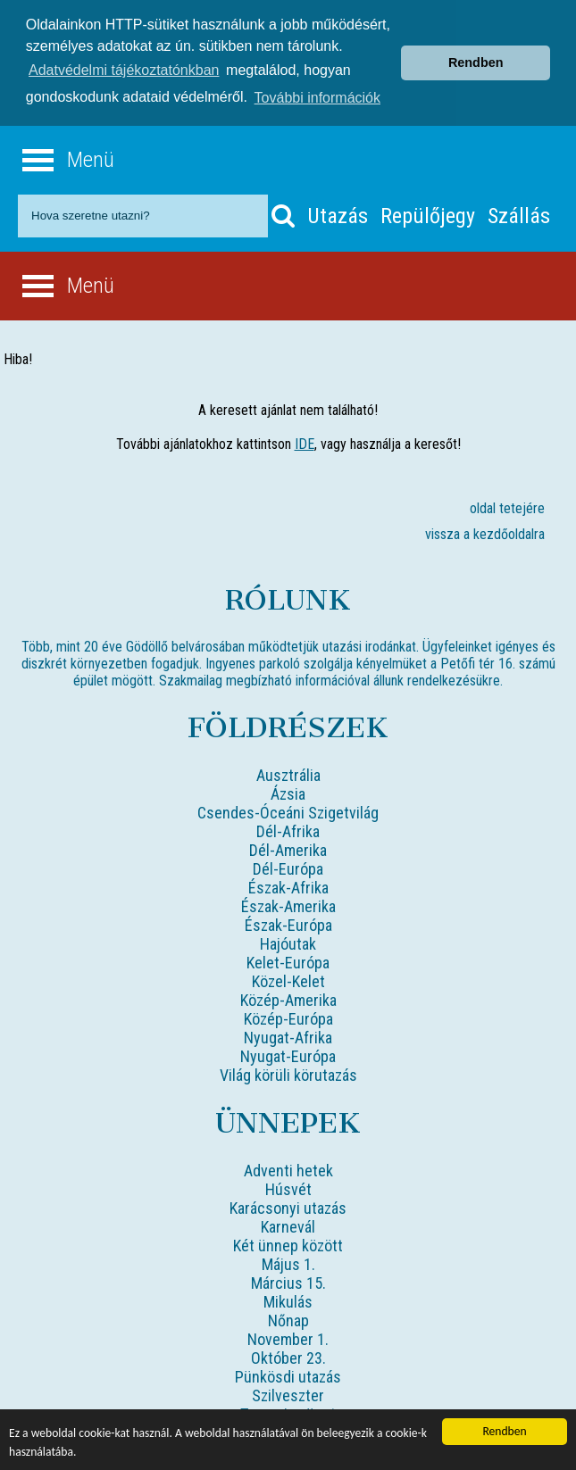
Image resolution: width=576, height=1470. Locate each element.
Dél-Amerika (288, 848)
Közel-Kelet (288, 979)
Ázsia (288, 792)
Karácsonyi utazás (288, 1206)
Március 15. (288, 1281)
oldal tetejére (507, 506)
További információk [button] (317, 97)
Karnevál (288, 1225)
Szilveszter (288, 1393)
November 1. (288, 1337)
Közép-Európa (288, 1017)
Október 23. (288, 1356)
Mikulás (288, 1300)
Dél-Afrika (288, 829)
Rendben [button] (476, 62)
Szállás (519, 214)
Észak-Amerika (288, 904)
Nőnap (288, 1318)
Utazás (337, 214)
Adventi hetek (288, 1168)
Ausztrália (288, 773)
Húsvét (288, 1187)
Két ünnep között (288, 1243)
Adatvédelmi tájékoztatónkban (124, 70)
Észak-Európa (288, 923)
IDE (304, 442)
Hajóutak (288, 942)
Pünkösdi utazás (288, 1375)
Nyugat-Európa (288, 1054)
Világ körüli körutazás (288, 1073)
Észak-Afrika (288, 885)
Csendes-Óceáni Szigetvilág (288, 810)
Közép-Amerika (288, 998)
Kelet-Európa (288, 960)
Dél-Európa (288, 867)
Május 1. (288, 1262)
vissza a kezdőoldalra (485, 532)
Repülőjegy (427, 214)
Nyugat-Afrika (288, 1035)
